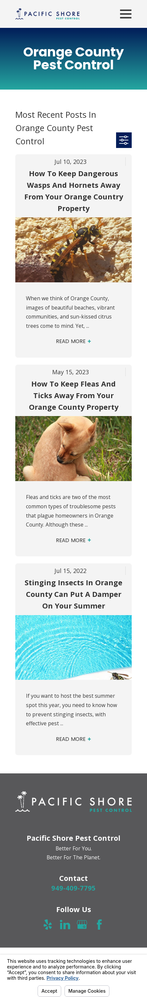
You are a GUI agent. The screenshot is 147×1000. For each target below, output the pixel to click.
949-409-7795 (73, 888)
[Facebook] (99, 924)
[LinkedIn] (65, 924)
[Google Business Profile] (82, 924)
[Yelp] (48, 924)
